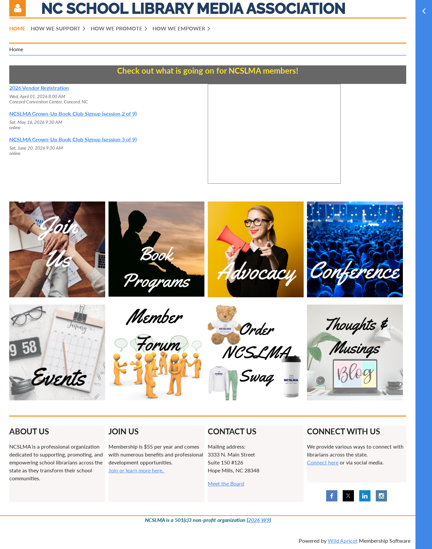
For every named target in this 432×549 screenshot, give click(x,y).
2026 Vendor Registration (39, 88)
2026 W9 (259, 520)
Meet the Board (226, 483)
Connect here (322, 462)
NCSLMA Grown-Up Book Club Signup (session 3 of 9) (73, 139)
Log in (17, 8)
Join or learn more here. (136, 470)
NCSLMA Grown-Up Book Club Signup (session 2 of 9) (73, 113)
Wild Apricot (343, 540)
